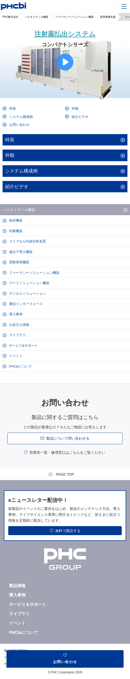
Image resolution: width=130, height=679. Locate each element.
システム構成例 (20, 117)
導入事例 (15, 314)
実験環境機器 (18, 262)
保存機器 (15, 220)
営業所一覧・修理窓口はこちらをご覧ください (67, 452)
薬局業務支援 (108, 16)
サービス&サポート (23, 345)
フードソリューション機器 (28, 283)
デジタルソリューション (27, 293)
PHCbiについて (20, 366)
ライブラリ (17, 335)
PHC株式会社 (10, 16)
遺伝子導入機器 (20, 252)
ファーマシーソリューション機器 (74, 16)
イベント (15, 356)
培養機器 (15, 231)
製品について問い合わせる (68, 438)
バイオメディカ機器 (36, 16)
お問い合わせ (18, 125)
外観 (74, 108)
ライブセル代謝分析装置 (27, 241)
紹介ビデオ (79, 117)
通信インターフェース (25, 304)
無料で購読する (67, 531)
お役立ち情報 (18, 325)
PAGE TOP (65, 474)
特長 (12, 108)
